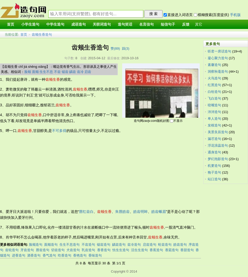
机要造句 (214, 166)
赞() (115, 48)
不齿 (57, 72)
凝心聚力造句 (218, 58)
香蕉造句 (156, 250)
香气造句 (49, 255)
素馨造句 (214, 65)
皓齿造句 (180, 244)
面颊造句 (51, 244)
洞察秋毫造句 (218, 71)
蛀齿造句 (165, 244)
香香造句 (104, 250)
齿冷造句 (134, 244)
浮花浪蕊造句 (218, 145)
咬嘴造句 (214, 105)
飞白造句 (214, 98)
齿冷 (80, 72)
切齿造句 (58, 250)
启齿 (87, 72)
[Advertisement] (91, 171)
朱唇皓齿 (122, 211)
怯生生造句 (120, 250)
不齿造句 (88, 244)
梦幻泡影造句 (218, 159)
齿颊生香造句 (42, 34)
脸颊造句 (35, 244)
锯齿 (65, 72)
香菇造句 (172, 250)
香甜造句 (187, 250)
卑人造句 (214, 119)
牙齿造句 (27, 250)
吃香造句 (64, 255)
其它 (198, 24)
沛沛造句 (214, 112)
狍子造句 (214, 172)
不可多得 (59, 131)
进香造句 (18, 255)
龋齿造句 (119, 244)
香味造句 (95, 255)
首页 (23, 34)
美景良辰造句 (218, 132)
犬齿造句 (73, 250)
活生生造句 (139, 250)
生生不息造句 (69, 244)
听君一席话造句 (219, 51)
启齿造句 (149, 244)
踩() (125, 48)
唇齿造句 (42, 250)
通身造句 (214, 152)
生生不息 (46, 72)
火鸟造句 (214, 78)
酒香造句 (34, 255)
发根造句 (214, 125)
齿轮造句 (12, 250)
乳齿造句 (88, 250)
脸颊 (27, 72)
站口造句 (214, 179)
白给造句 (214, 92)
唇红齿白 (86, 211)
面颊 (35, 72)
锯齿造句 (103, 244)
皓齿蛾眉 (158, 211)
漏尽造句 (214, 139)
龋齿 (72, 72)
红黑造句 (214, 85)
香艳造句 (80, 255)
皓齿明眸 (140, 211)
